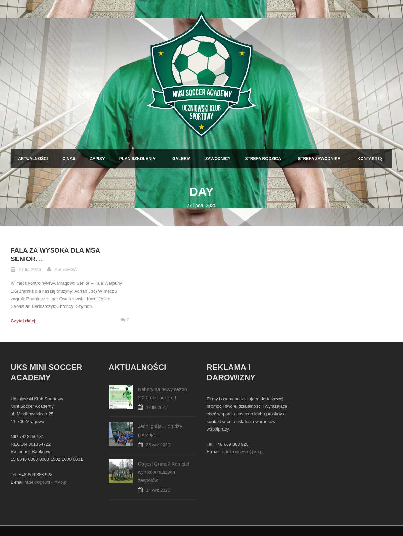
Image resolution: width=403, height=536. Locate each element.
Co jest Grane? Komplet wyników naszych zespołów (163, 472)
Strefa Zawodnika (319, 158)
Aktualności (33, 158)
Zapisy (97, 158)
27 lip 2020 (30, 269)
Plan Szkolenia (137, 158)
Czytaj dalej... (25, 320)
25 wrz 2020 (158, 444)
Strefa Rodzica (263, 158)
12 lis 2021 (156, 407)
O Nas (68, 158)
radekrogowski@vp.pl (45, 482)
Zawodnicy (217, 158)
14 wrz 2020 (158, 490)
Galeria (181, 158)
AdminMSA (66, 269)
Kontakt (367, 158)
